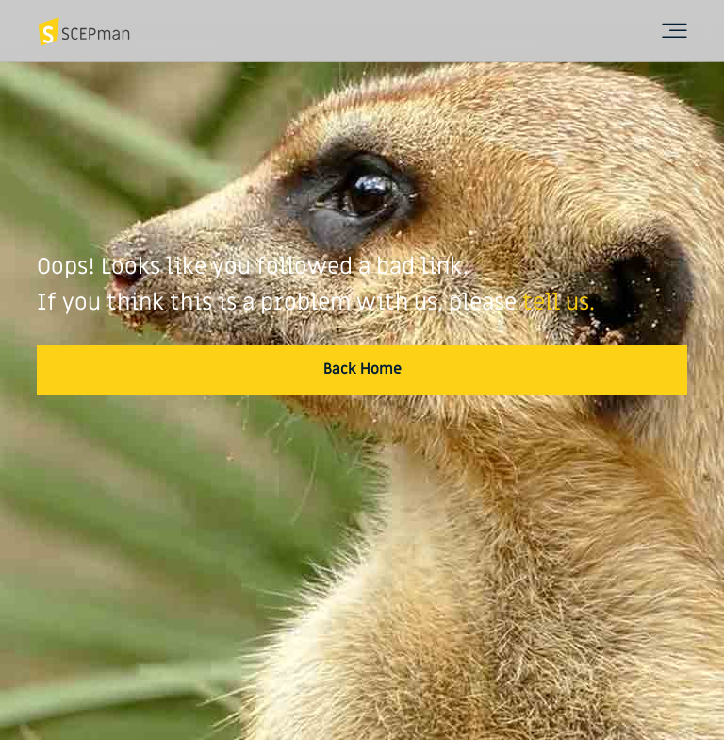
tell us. (558, 302)
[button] (362, 370)
